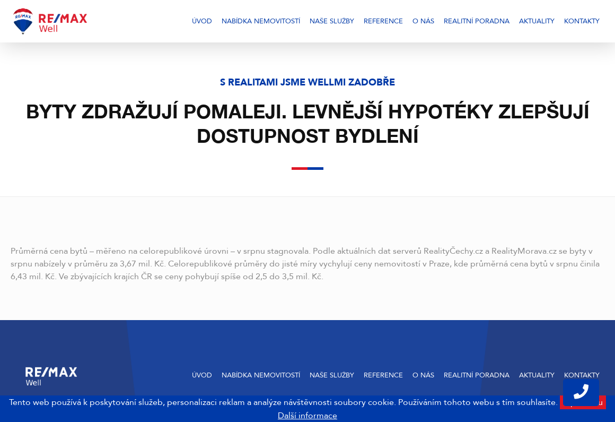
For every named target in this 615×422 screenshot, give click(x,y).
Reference (383, 21)
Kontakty (582, 21)
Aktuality (537, 21)
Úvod (202, 21)
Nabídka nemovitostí (261, 21)
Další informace (307, 415)
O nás (423, 21)
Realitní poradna (476, 21)
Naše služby (332, 21)
